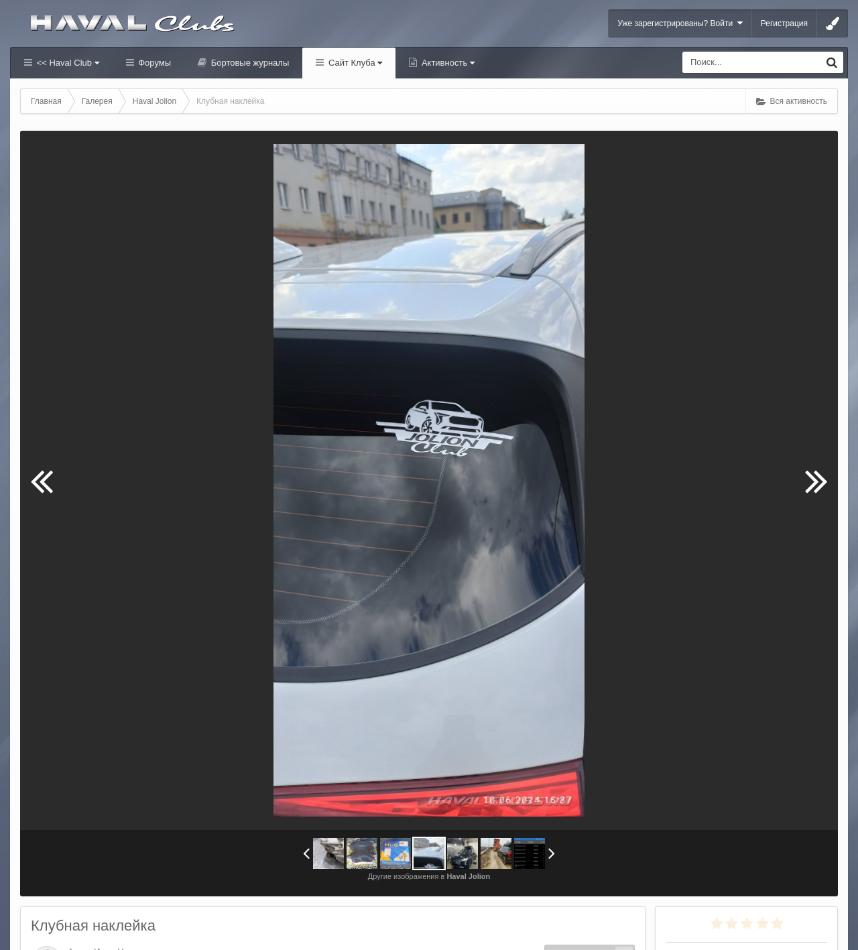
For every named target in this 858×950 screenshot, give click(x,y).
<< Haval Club (66, 63)
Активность (447, 63)
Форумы (153, 63)
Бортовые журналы (248, 63)
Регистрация (784, 23)
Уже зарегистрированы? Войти (680, 23)
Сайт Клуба (354, 63)
